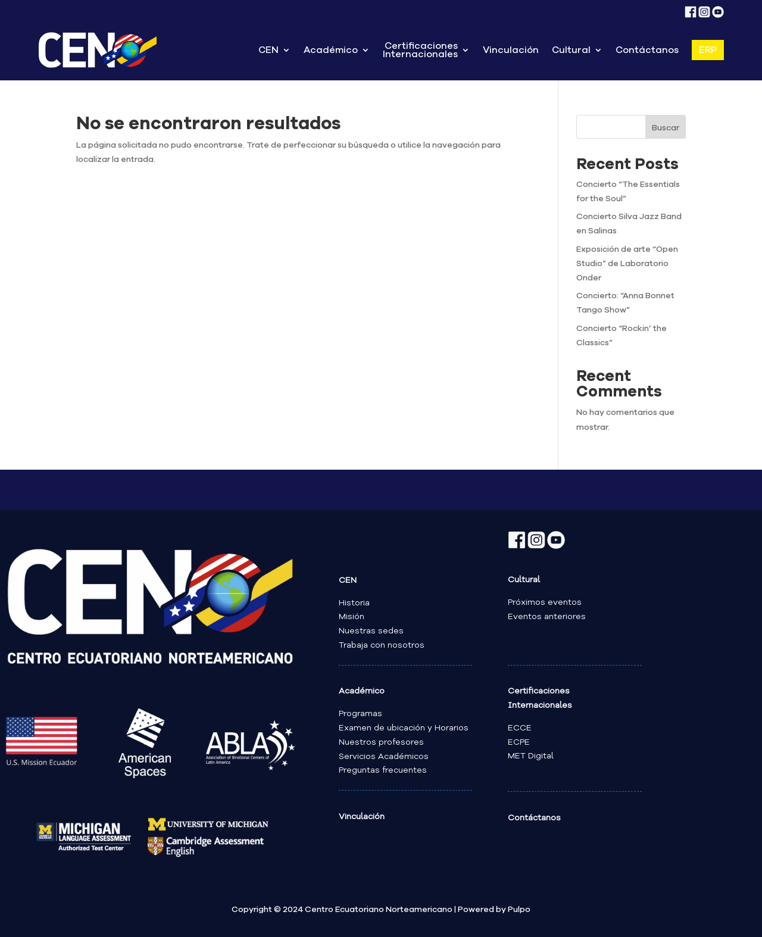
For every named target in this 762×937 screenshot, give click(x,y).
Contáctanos (647, 50)
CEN (268, 50)
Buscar (665, 128)
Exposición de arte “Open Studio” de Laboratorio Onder (627, 263)
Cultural (571, 50)
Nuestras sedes (371, 631)
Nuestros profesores (381, 742)
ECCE (520, 728)
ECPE (519, 742)
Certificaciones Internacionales (420, 50)
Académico (331, 50)
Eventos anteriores (547, 617)
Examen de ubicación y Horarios (404, 728)
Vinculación (511, 50)
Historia (354, 603)
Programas (360, 714)
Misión (351, 617)
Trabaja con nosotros (381, 645)
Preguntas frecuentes (383, 770)
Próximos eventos (545, 602)
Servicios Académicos (384, 756)
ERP (708, 50)
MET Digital (531, 756)
